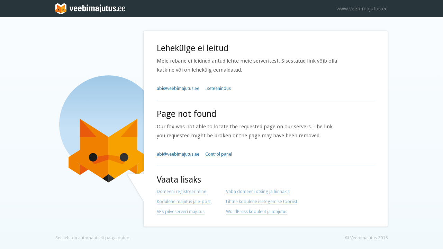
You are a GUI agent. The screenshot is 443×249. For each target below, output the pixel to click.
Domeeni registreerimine (181, 191)
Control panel (218, 154)
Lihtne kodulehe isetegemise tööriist (261, 201)
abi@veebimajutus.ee (178, 88)
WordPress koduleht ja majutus (256, 211)
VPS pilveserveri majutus (181, 211)
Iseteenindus (218, 88)
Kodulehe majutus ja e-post (184, 201)
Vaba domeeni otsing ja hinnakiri (258, 191)
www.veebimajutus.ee (362, 9)
